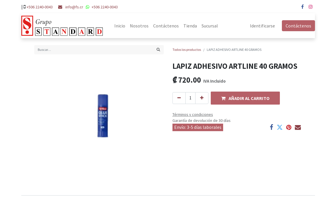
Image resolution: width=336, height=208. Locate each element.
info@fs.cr (74, 7)
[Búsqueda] (158, 49)
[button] (245, 98)
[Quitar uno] (179, 98)
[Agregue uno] (201, 98)
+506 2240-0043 (39, 7)
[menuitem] (120, 25)
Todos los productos (186, 49)
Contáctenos (298, 26)
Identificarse (262, 26)
